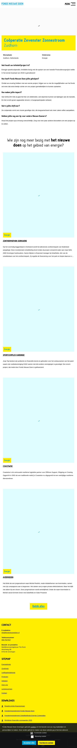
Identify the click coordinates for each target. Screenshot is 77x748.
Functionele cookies (38, 733)
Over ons (5, 685)
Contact (4, 693)
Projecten (5, 677)
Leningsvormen (7, 689)
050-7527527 (6, 640)
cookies (33, 727)
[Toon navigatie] (69, 3)
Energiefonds (6, 664)
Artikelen (5, 681)
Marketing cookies (38, 736)
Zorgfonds (5, 669)
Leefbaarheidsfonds (8, 673)
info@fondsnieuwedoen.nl (10, 633)
